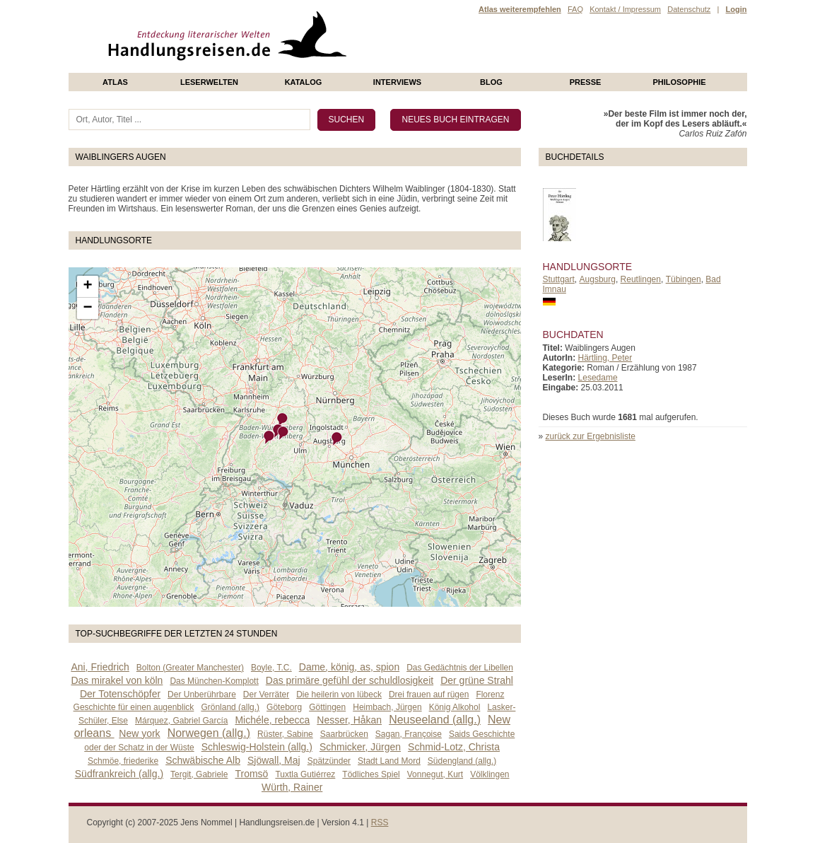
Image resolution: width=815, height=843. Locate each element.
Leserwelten (209, 82)
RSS (380, 822)
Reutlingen (641, 279)
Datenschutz (688, 9)
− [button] (87, 308)
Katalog (303, 82)
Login (736, 9)
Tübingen (683, 279)
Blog (491, 82)
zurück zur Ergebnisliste (590, 436)
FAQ (575, 9)
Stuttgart (559, 279)
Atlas (115, 82)
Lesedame (598, 378)
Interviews (397, 82)
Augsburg (598, 279)
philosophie (678, 82)
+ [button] (87, 286)
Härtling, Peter (605, 358)
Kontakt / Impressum (625, 9)
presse (586, 82)
